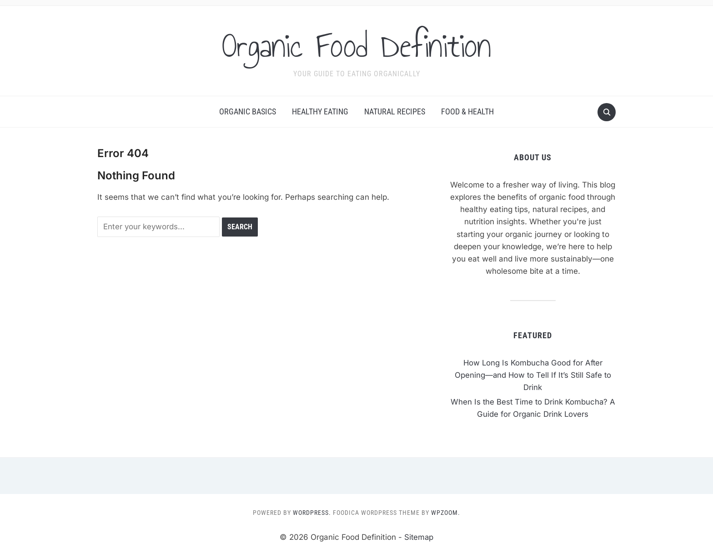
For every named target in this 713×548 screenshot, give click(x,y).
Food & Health (467, 111)
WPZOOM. (445, 512)
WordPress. (312, 512)
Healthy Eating (320, 111)
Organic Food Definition (357, 45)
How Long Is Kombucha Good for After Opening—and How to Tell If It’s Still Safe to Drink (533, 375)
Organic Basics (247, 111)
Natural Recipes (394, 111)
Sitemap (419, 537)
